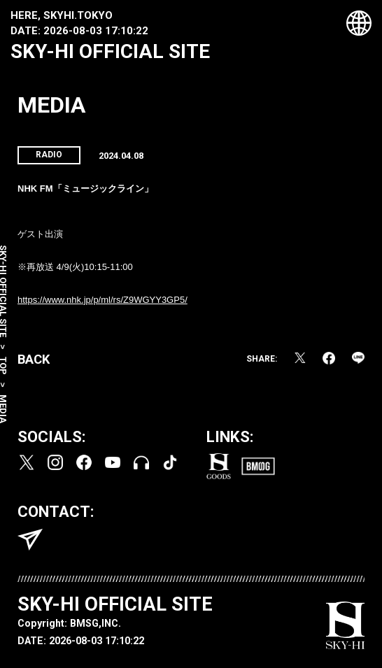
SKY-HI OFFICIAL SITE (110, 51)
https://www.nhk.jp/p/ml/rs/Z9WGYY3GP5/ (102, 299)
